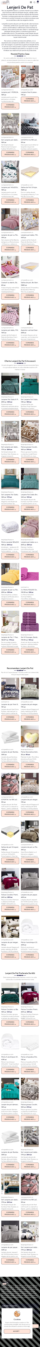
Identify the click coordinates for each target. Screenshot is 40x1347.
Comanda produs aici (10, 106)
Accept (17, 1331)
